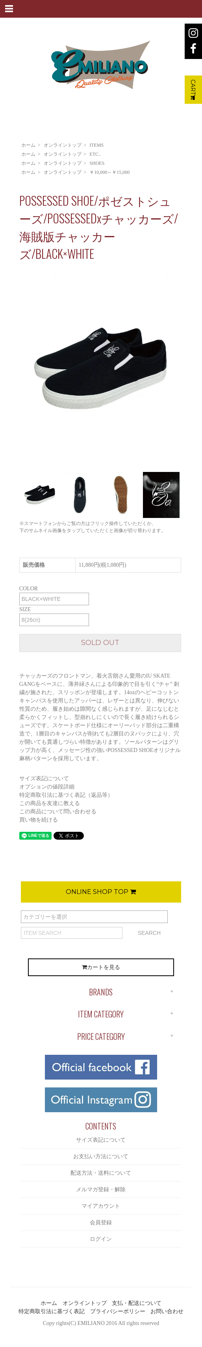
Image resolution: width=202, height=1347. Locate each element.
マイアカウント (101, 1206)
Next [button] (187, 369)
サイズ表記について (44, 778)
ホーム (28, 145)
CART (192, 89)
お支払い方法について (100, 1156)
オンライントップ (63, 145)
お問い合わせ (166, 1311)
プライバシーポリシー (117, 1311)
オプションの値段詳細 (46, 787)
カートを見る (101, 967)
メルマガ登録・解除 (101, 1189)
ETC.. (95, 154)
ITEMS (96, 145)
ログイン (101, 1239)
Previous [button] (13, 369)
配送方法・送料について (100, 1173)
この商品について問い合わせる (57, 811)
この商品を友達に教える (49, 803)
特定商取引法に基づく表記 (52, 1311)
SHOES (96, 163)
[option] (100, 369)
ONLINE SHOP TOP (101, 892)
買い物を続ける (38, 820)
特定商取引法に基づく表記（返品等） (66, 795)
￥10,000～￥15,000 (109, 172)
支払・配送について (136, 1303)
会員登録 (101, 1222)
